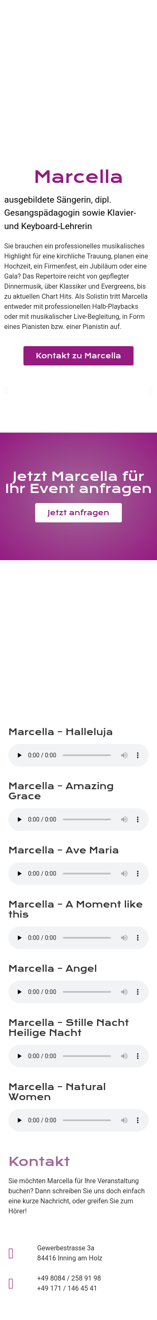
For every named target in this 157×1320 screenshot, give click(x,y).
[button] (6, 391)
